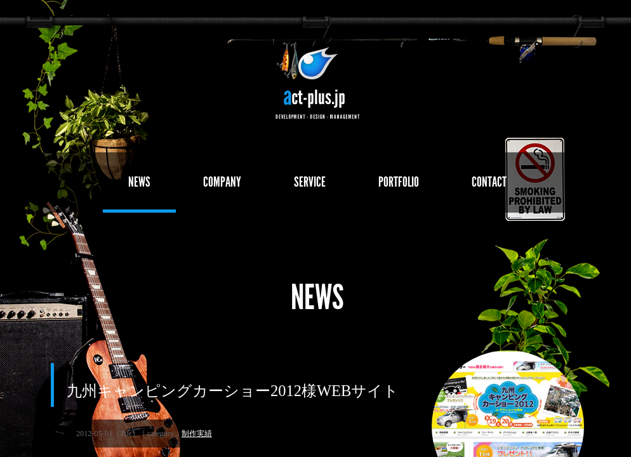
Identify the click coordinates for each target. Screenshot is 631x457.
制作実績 (197, 433)
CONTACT (489, 182)
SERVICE (310, 182)
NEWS (139, 182)
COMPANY (222, 182)
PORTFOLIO (398, 182)
